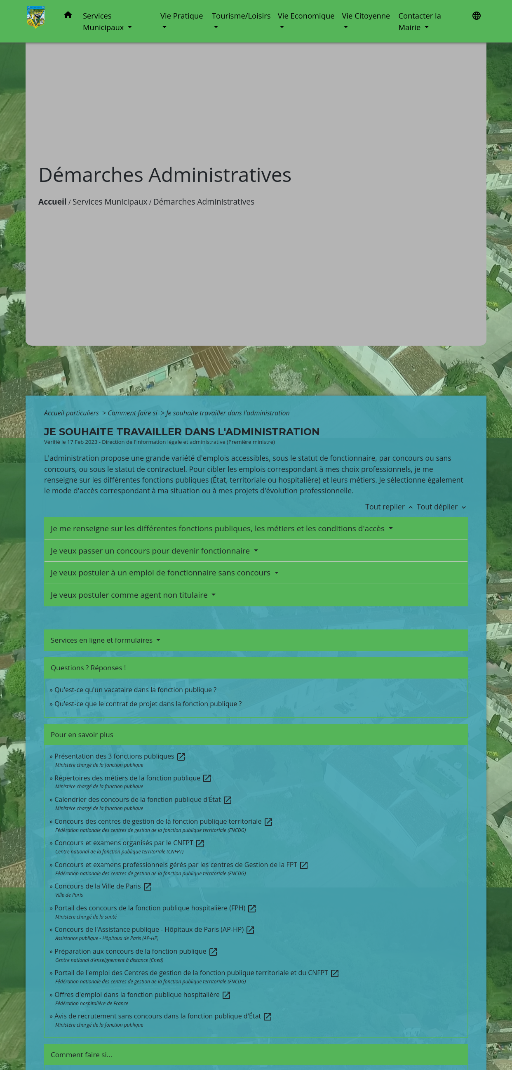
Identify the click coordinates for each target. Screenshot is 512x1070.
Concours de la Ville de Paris (103, 886)
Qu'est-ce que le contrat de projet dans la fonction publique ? (148, 703)
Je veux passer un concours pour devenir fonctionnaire (151, 550)
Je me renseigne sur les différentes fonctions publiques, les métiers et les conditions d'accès (219, 528)
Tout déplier (442, 506)
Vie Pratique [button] (181, 15)
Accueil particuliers (72, 412)
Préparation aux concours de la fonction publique (136, 951)
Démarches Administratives (204, 201)
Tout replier (391, 506)
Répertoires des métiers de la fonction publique (133, 777)
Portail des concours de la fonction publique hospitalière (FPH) (155, 907)
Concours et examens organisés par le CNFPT (129, 842)
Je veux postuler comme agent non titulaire (130, 594)
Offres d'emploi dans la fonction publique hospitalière (142, 994)
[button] (68, 16)
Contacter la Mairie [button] (419, 21)
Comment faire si (133, 412)
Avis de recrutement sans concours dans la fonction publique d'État (163, 1016)
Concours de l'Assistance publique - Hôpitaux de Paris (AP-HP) (154, 929)
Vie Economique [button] (306, 15)
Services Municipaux (110, 201)
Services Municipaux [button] (104, 21)
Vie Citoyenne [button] (366, 15)
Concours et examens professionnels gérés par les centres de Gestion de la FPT (181, 864)
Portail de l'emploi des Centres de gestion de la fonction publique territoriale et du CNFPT (197, 972)
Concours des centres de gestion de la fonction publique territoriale (163, 821)
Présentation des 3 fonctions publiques (120, 756)
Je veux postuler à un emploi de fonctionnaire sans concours (161, 572)
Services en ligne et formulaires (103, 640)
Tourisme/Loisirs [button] (241, 15)
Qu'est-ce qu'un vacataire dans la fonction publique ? (135, 689)
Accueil (52, 201)
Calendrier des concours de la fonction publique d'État (143, 799)
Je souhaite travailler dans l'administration (228, 412)
